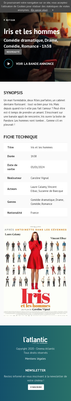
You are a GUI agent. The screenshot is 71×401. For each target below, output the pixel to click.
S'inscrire (36, 387)
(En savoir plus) (39, 10)
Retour (9, 19)
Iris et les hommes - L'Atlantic (35, 340)
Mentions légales (35, 358)
